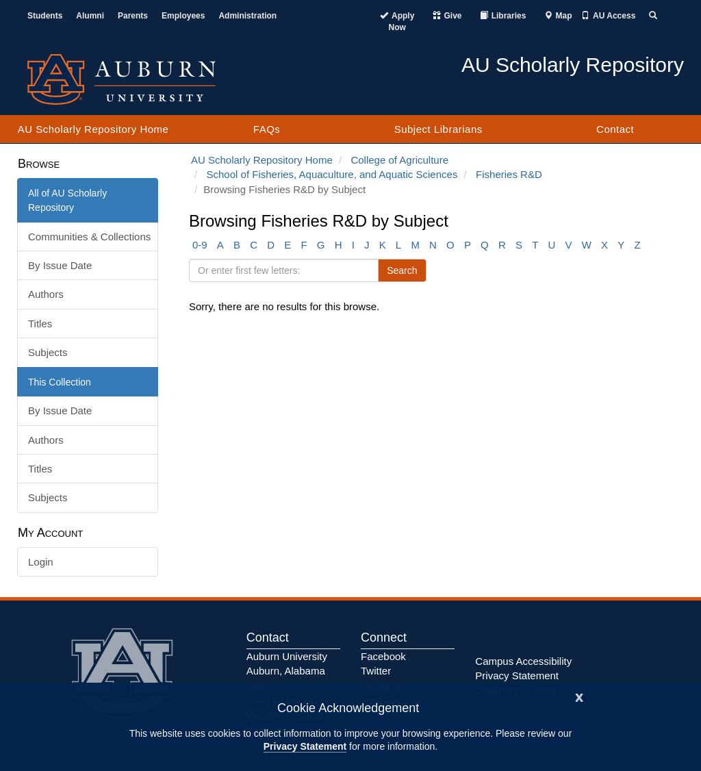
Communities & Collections (89, 236)
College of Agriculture (399, 160)
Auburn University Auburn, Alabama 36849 (286, 671)
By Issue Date (60, 265)
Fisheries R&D (509, 174)
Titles (40, 323)
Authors (46, 294)
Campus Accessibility (523, 661)
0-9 (199, 245)
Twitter (376, 671)
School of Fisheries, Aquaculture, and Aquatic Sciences (332, 174)
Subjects (48, 352)
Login (40, 562)
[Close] (579, 696)
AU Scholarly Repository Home (93, 129)
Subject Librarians (438, 129)
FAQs (267, 129)
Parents (133, 16)
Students (44, 16)
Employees (183, 16)
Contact (615, 129)
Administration (247, 16)
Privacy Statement (305, 746)
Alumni (90, 16)
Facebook (383, 656)
